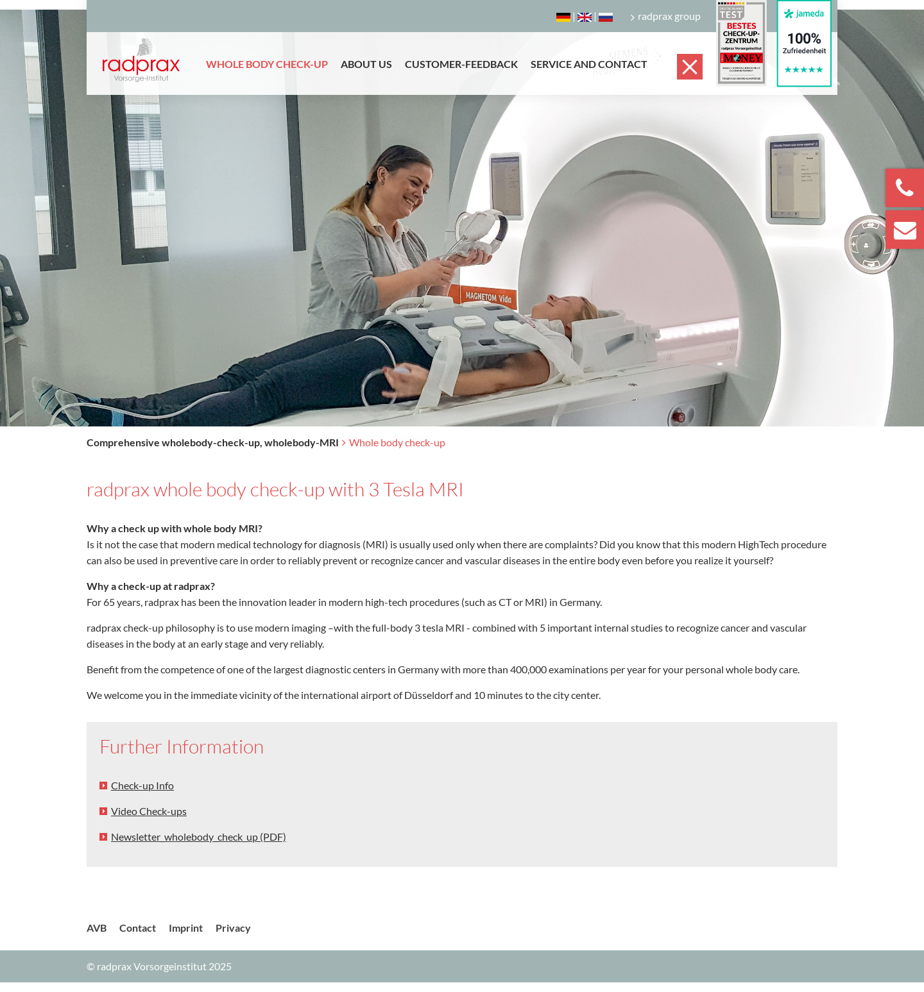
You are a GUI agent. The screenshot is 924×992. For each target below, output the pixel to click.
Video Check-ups (149, 811)
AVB (97, 927)
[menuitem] (267, 73)
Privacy (233, 927)
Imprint (186, 927)
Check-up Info (142, 785)
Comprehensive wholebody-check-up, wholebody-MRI (213, 442)
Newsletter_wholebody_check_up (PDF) (198, 836)
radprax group (666, 16)
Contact (137, 927)
